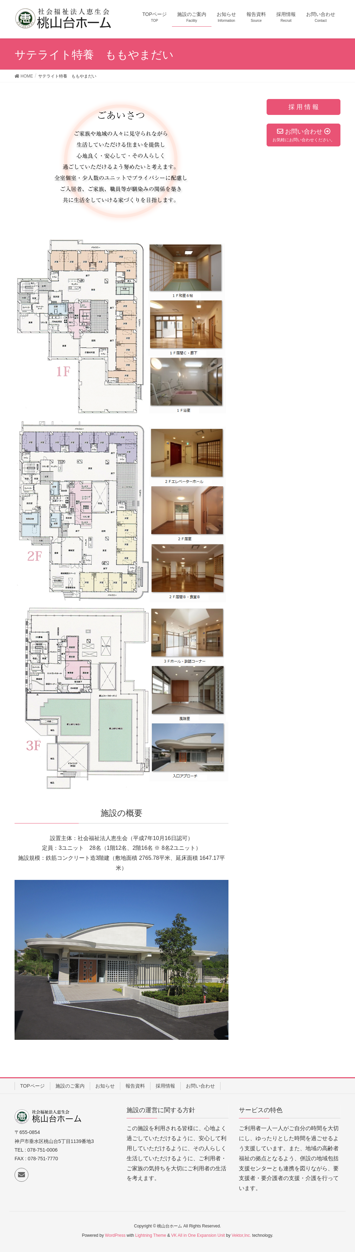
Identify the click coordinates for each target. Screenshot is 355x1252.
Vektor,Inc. (241, 1235)
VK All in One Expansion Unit (198, 1235)
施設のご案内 (70, 1086)
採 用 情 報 (303, 106)
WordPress (115, 1235)
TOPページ (32, 1086)
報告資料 (135, 1086)
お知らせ (105, 1086)
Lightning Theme (150, 1235)
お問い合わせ (200, 1086)
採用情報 (165, 1086)
